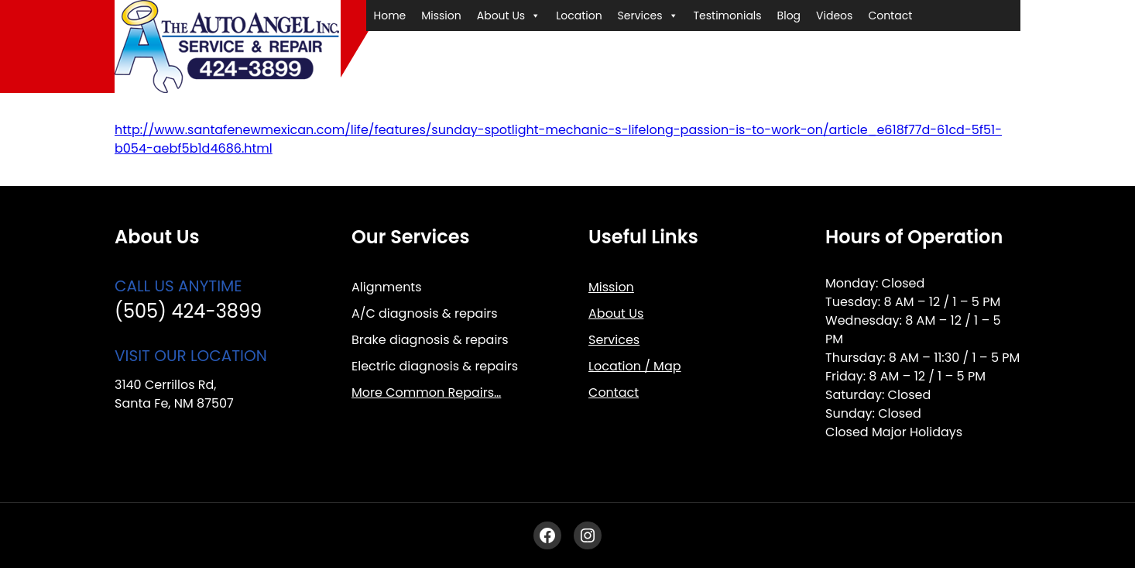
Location (579, 15)
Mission (441, 15)
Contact (890, 15)
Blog (789, 15)
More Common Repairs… (426, 392)
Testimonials (728, 15)
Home (390, 15)
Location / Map (634, 366)
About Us (508, 15)
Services (648, 15)
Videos (834, 15)
